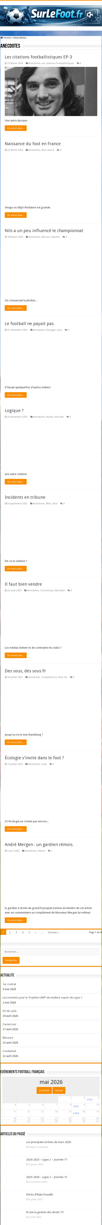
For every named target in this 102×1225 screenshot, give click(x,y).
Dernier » (53, 932)
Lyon (59, 330)
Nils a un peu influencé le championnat (44, 230)
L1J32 (90, 1099)
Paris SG (62, 677)
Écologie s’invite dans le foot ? (34, 757)
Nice (55, 503)
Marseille (60, 590)
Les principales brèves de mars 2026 (48, 1142)
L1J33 (76, 1106)
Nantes (56, 237)
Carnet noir (9, 1024)
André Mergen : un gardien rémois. (39, 844)
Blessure (8, 1037)
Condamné (9, 1051)
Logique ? (14, 410)
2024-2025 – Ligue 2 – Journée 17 (46, 1159)
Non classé (48, 150)
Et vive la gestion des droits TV (44, 1212)
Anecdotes (34, 63)
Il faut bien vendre (23, 584)
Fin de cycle (10, 1011)
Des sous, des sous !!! (25, 670)
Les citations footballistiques (58, 63)
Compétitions (49, 677)
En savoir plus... (15, 128)
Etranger (51, 330)
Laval (44, 764)
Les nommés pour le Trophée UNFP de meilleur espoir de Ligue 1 (42, 997)
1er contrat (9, 984)
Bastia (49, 416)
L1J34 (76, 1113)
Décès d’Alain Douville (39, 1194)
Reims (41, 850)
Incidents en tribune (25, 497)
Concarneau (47, 590)
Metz (48, 503)
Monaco (46, 237)
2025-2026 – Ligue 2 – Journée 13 (46, 1177)
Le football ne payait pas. (30, 323)
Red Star (59, 416)
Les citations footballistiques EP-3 (38, 57)
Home (5, 37)
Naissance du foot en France (33, 143)
